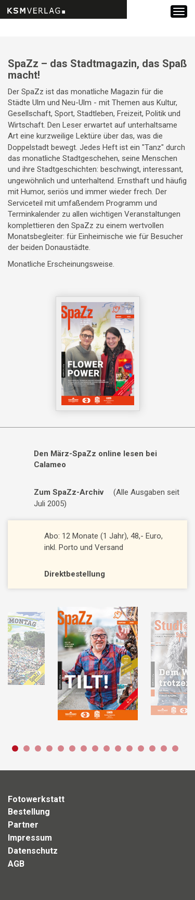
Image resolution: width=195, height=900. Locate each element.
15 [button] (175, 748)
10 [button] (118, 748)
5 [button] (61, 748)
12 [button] (141, 748)
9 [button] (106, 748)
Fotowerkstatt (36, 799)
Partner (23, 825)
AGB (16, 864)
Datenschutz (33, 851)
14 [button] (164, 748)
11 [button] (129, 748)
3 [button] (38, 748)
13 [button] (152, 748)
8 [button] (95, 748)
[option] (97, 663)
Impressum (30, 838)
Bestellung (29, 812)
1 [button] (15, 748)
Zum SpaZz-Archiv (68, 492)
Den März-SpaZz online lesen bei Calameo (95, 459)
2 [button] (26, 748)
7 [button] (84, 748)
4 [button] (49, 748)
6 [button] (72, 748)
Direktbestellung (74, 574)
